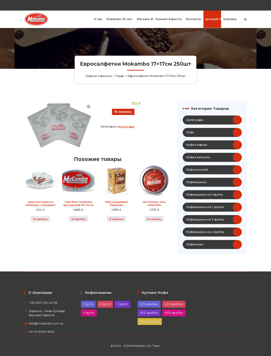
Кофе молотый (197, 179)
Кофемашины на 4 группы (205, 241)
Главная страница (98, 76)
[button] (89, 116)
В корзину (123, 120)
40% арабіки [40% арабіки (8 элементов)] (174, 333)
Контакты (193, 19)
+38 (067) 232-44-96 (217, 4)
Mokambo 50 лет (119, 19)
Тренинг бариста (168, 19)
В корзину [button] (40, 228)
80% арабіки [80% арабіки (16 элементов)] (174, 342)
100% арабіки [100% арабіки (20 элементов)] (149, 351)
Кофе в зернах (196, 154)
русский (211, 19)
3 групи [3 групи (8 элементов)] (122, 333)
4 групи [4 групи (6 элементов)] (88, 342)
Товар (119, 76)
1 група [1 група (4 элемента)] (88, 333)
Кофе (190, 141)
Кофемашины (196, 191)
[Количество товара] (106, 123)
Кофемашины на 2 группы (205, 216)
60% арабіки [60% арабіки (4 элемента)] (149, 342)
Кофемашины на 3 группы (205, 228)
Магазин (143, 19)
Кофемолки (194, 253)
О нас (98, 19)
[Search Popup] (245, 19)
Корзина (229, 19)
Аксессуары (126, 135)
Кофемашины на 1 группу (204, 203)
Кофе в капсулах (198, 166)
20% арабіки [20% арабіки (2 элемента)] (149, 333)
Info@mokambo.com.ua (46, 353)
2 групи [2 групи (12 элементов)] (105, 333)
